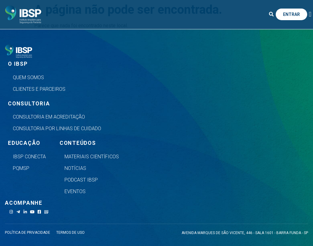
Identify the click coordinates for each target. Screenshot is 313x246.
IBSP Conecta (29, 157)
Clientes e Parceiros (39, 89)
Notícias (75, 168)
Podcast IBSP (81, 180)
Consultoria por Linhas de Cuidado (57, 128)
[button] (271, 14)
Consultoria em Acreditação (49, 117)
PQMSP (21, 168)
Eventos (75, 191)
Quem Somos (28, 77)
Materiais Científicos (91, 157)
